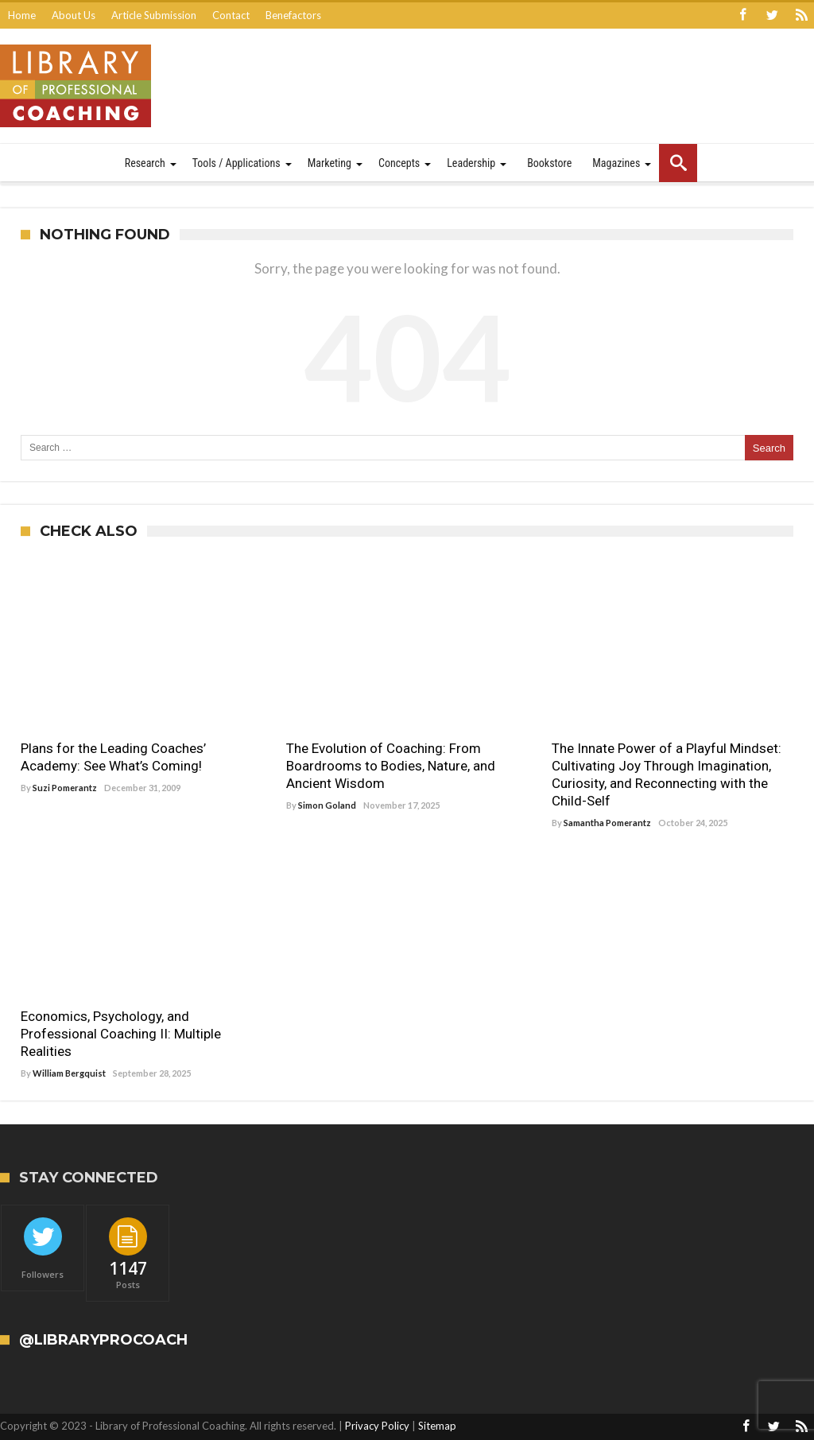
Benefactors (293, 15)
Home (22, 15)
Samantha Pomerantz (607, 822)
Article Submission (153, 15)
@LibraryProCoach (103, 1340)
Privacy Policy (377, 1425)
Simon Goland (327, 805)
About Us (73, 15)
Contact (231, 15)
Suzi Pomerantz (65, 787)
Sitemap (437, 1425)
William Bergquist (69, 1073)
